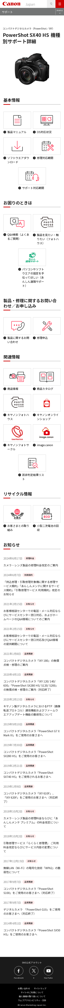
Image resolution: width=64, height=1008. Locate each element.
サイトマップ (40, 988)
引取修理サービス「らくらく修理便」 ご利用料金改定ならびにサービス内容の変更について (31, 847)
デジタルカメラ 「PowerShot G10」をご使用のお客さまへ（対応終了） (31, 911)
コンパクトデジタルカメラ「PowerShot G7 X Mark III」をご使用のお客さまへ (31, 733)
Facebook (19, 978)
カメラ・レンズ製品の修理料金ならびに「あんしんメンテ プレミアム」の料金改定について (31, 822)
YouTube (48, 978)
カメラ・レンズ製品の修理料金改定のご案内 (30, 565)
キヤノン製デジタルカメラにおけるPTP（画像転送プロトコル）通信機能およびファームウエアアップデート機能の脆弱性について (31, 710)
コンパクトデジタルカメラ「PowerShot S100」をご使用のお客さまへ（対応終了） (29, 891)
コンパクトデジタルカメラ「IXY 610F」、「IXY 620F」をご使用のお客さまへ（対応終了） (30, 797)
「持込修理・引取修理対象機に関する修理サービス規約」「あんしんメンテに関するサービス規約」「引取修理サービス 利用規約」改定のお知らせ (31, 588)
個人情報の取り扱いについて (32, 996)
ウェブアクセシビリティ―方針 (32, 1000)
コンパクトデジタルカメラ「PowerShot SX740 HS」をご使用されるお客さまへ (28, 774)
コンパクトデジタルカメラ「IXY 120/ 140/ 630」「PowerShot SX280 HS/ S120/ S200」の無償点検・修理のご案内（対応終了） (30, 685)
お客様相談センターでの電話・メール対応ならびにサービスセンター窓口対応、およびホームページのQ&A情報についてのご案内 (32, 615)
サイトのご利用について (32, 992)
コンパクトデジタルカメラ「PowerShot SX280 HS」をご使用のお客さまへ (28, 754)
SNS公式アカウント (32, 962)
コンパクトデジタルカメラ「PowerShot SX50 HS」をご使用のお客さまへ (31, 932)
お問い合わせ (24, 988)
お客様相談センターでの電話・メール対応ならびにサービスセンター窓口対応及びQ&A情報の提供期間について (32, 640)
